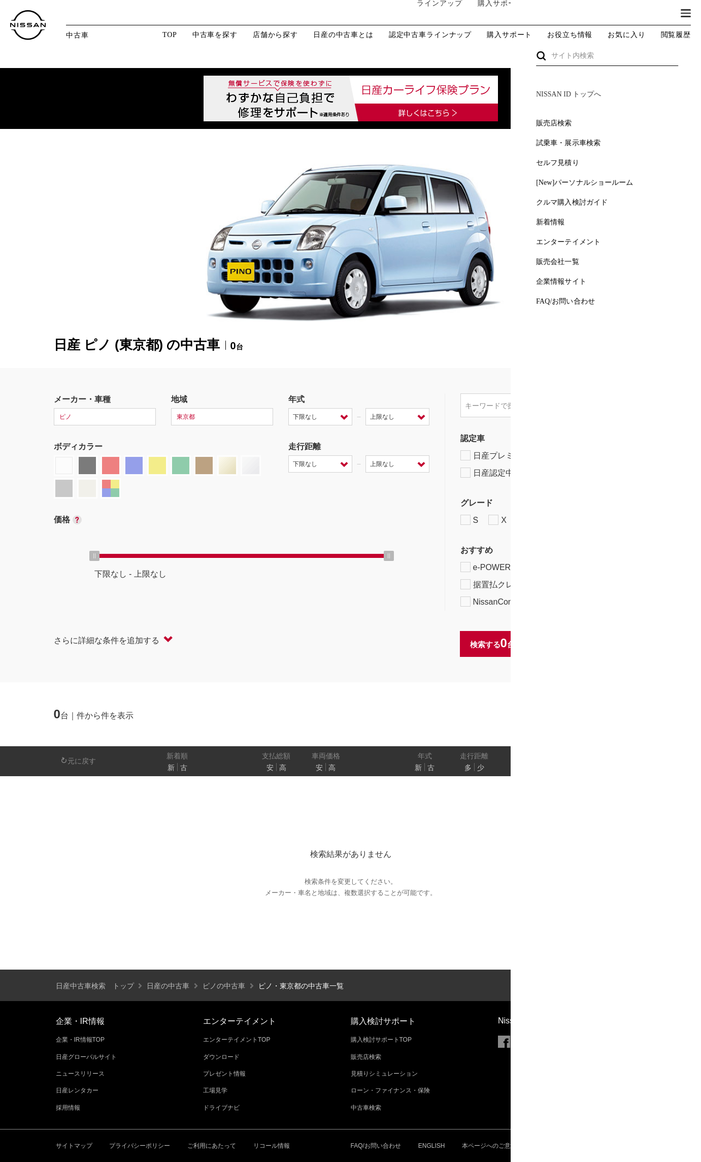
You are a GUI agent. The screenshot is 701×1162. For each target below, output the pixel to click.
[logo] (28, 25)
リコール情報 (271, 1145)
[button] (686, 13)
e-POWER (485, 567)
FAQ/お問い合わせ (376, 1145)
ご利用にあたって (211, 1145)
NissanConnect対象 (508, 601)
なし (613, 767)
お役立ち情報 (569, 35)
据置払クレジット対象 (513, 584)
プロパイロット (588, 567)
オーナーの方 (551, 13)
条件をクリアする (615, 644)
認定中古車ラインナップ (430, 35)
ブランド (650, 13)
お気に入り (626, 35)
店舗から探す (275, 35)
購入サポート (490, 13)
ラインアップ (429, 13)
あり (632, 767)
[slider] (94, 556)
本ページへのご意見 (489, 1145)
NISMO (621, 520)
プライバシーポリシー (139, 1145)
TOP (169, 35)
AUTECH (569, 520)
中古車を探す (215, 35)
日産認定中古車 (495, 473)
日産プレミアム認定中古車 (515, 455)
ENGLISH (431, 1145)
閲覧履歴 (676, 35)
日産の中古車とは (343, 35)
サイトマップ (74, 1145)
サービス (604, 13)
